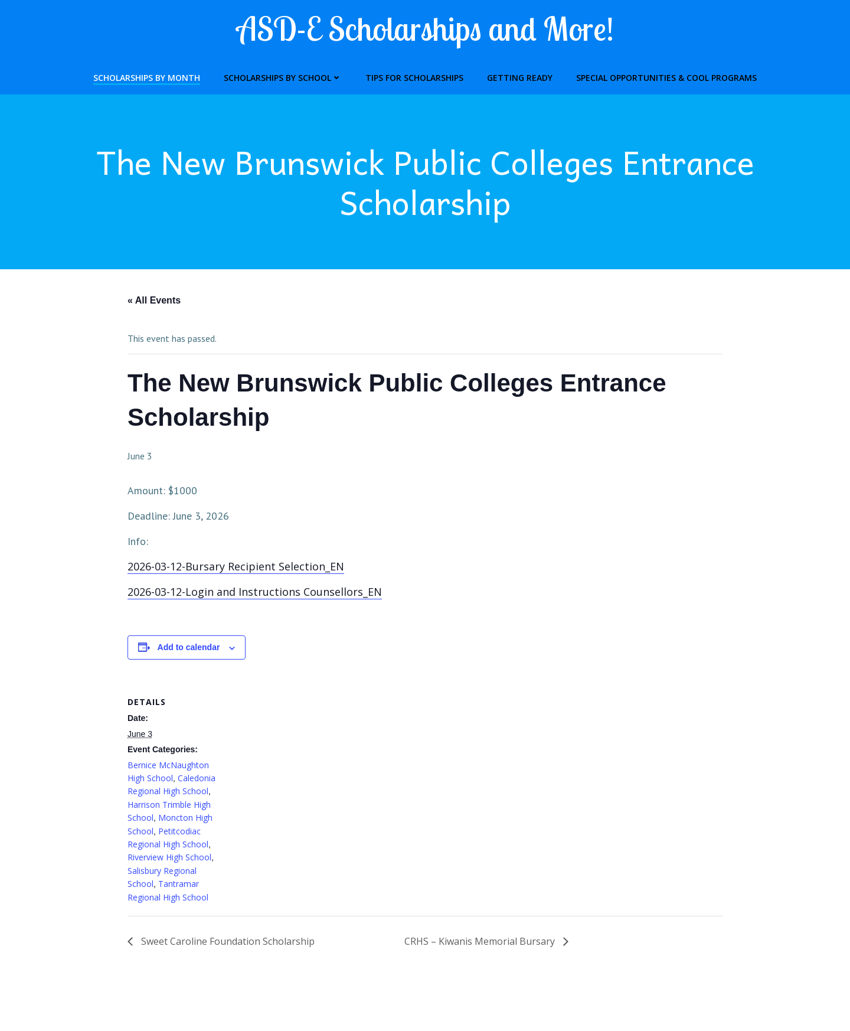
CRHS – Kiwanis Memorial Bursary (480, 941)
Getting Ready (519, 77)
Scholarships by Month (146, 77)
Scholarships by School (283, 77)
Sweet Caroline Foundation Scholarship (227, 941)
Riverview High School (169, 857)
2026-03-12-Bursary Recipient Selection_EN (236, 566)
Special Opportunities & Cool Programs (666, 77)
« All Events (154, 300)
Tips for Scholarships (414, 77)
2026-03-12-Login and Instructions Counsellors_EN (255, 592)
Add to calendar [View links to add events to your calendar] (189, 647)
